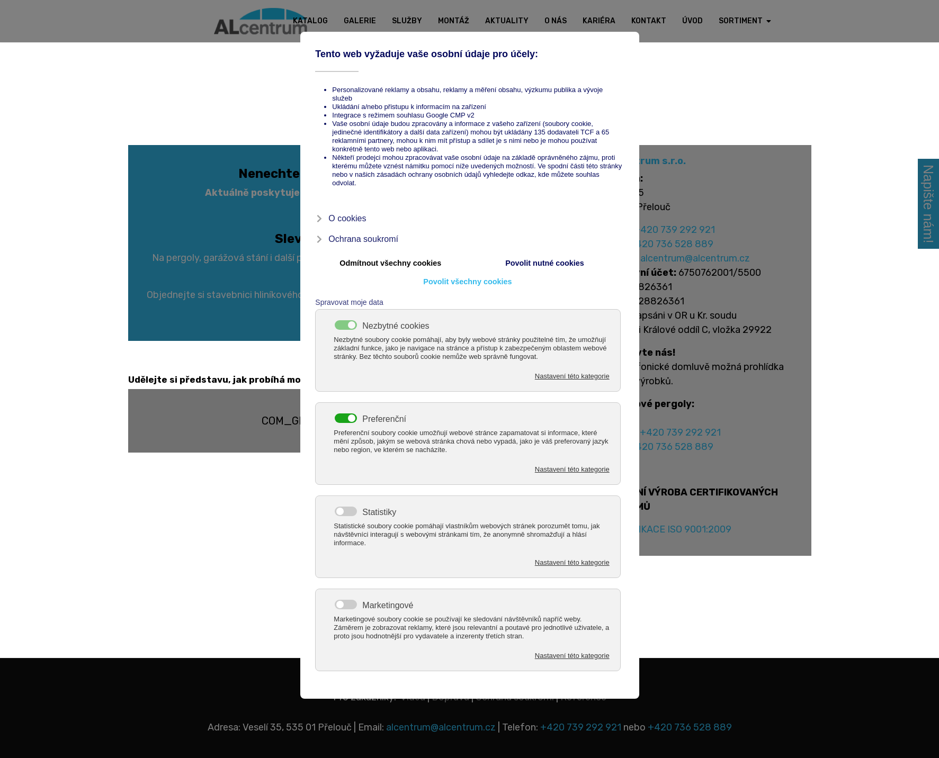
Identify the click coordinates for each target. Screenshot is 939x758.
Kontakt (648, 20)
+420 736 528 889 (671, 244)
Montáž (453, 20)
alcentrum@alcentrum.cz (695, 258)
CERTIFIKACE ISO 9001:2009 (668, 529)
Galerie (360, 20)
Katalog (310, 20)
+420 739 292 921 (674, 230)
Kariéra (599, 20)
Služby (407, 20)
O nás (555, 20)
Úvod (692, 20)
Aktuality (507, 20)
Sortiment (741, 20)
